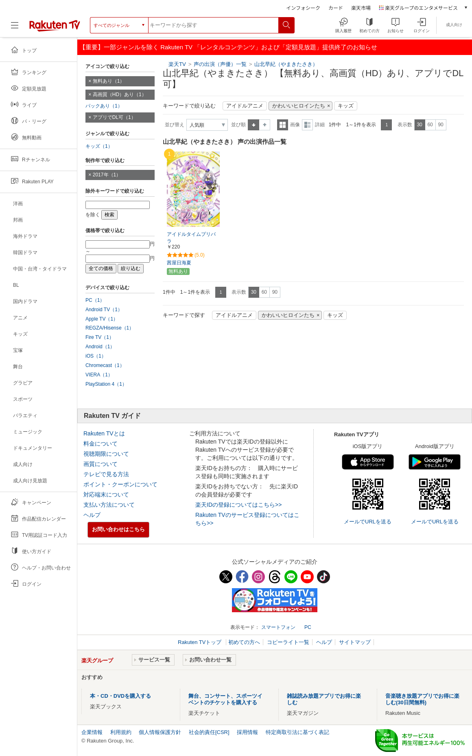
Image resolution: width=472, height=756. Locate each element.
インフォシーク (303, 7)
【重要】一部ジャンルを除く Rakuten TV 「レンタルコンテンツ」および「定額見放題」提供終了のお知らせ (228, 47)
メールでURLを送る (367, 522)
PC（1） (95, 300)
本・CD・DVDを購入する (120, 696)
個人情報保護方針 (160, 732)
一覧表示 (282, 124)
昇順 (253, 124)
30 (419, 124)
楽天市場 (361, 7)
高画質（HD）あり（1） (119, 94)
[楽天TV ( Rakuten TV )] (54, 28)
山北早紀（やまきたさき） (286, 64)
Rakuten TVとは (104, 433)
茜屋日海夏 (179, 263)
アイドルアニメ (244, 106)
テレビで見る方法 (106, 474)
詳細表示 (307, 124)
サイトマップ (355, 642)
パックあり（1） (103, 106)
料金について (100, 443)
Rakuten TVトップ (200, 642)
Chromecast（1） (105, 365)
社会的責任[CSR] (209, 732)
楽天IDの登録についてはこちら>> (238, 504)
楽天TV (177, 64)
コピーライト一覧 (288, 642)
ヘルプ (92, 515)
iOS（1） (95, 356)
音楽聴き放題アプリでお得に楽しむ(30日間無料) (422, 699)
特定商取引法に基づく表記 (297, 732)
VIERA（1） (99, 375)
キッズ (346, 106)
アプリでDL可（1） (114, 117)
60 (430, 124)
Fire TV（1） (99, 337)
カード (335, 7)
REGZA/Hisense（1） (109, 328)
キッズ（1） (99, 146)
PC (307, 627)
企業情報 (92, 732)
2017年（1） (107, 175)
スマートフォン (278, 627)
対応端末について (106, 494)
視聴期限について (106, 454)
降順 (264, 124)
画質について (100, 464)
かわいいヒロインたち (298, 106)
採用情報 (247, 732)
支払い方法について (109, 504)
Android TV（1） (103, 309)
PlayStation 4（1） (106, 384)
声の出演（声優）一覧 (220, 64)
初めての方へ (244, 642)
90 (440, 124)
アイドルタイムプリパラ (191, 237)
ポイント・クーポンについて (120, 484)
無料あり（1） (109, 81)
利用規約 (120, 732)
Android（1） (100, 346)
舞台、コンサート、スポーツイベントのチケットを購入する (225, 699)
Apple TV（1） (101, 319)
